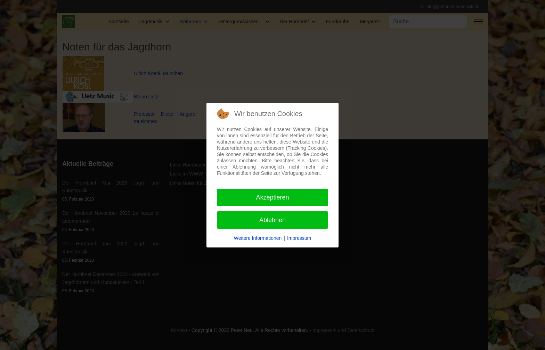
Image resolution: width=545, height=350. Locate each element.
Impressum (299, 238)
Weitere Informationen (258, 238)
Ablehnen (272, 220)
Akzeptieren (272, 197)
